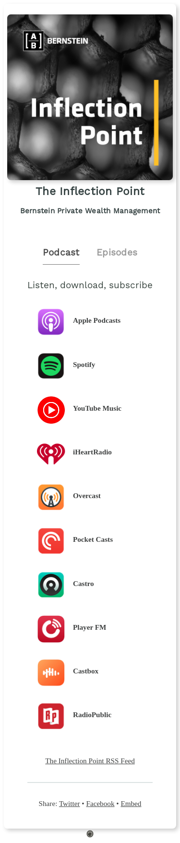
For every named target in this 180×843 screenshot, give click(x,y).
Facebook (100, 803)
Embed (130, 803)
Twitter (69, 803)
